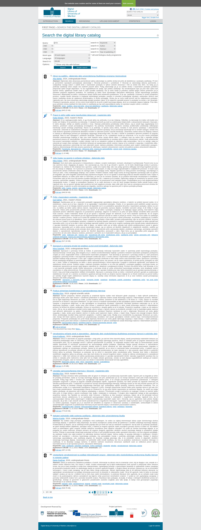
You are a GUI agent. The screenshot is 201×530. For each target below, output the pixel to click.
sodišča (69, 106)
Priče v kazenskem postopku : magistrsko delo (72, 197)
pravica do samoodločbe (103, 149)
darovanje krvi (76, 149)
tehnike (113, 446)
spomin (74, 188)
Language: (47, 58)
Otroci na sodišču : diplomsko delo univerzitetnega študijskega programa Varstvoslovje (89, 76)
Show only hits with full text (67, 64)
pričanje (65, 484)
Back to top (48, 497)
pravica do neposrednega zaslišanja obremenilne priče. (88, 237)
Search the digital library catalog (79, 27)
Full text (58, 110)
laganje (87, 484)
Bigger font (145, 17)
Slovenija (128, 407)
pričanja (77, 407)
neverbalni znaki (108, 484)
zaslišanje (70, 446)
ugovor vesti (117, 149)
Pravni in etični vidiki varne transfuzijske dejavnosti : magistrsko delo (82, 115)
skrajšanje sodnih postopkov (120, 280)
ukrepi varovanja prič (142, 235)
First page (48, 27)
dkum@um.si (71, 526)
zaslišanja (105, 106)
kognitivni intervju (85, 323)
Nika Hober (57, 161)
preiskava (121, 407)
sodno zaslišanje (96, 446)
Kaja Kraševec (59, 336)
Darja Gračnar (59, 460)
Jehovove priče (87, 149)
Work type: (47, 55)
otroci (64, 106)
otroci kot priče (78, 106)
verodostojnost (122, 446)
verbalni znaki (96, 484)
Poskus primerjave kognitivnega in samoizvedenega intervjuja (79, 291)
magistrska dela (67, 407)
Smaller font (155, 17)
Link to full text (60, 327)
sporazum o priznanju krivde (73, 280)
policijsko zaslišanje (82, 446)
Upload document (109, 21)
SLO (137, 9)
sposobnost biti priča (97, 235)
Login (153, 21)
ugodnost (103, 280)
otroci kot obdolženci (92, 106)
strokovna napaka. (130, 149)
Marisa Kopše (59, 418)
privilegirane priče (113, 235)
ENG (142, 9)
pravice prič (83, 235)
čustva (68, 188)
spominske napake (85, 188)
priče (63, 188)
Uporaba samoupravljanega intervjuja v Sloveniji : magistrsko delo (81, 371)
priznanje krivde (93, 280)
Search (69, 21)
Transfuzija (66, 149)
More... (78, 329)
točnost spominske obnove (102, 323)
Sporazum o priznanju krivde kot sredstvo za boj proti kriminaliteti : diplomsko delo (88, 246)
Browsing (84, 21)
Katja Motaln (58, 118)
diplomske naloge (115, 106)
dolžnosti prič (72, 235)
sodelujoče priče (138, 280)
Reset (94, 67)
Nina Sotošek (58, 248)
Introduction (50, 21)
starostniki (89, 362)
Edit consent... (128, 3)
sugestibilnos (105, 362)
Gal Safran (57, 200)
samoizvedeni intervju (70, 323)
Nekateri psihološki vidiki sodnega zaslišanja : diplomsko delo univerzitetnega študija (89, 416)
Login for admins (154, 526)
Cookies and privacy (152, 9)
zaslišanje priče (127, 235)
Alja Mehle (57, 79)
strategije (106, 446)
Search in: (47, 61)
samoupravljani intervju (89, 407)
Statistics (134, 21)
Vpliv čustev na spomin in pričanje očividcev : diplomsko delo (79, 158)
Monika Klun (58, 293)
